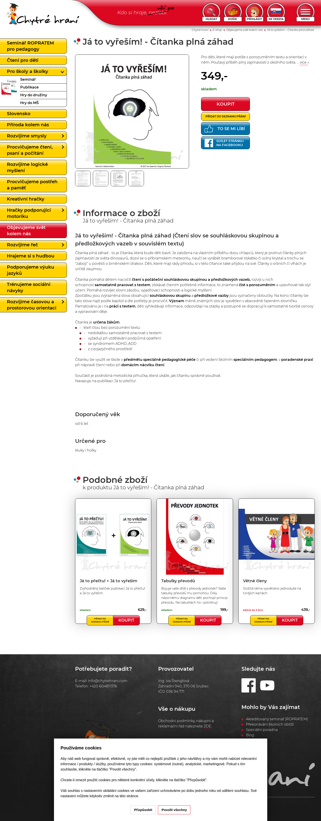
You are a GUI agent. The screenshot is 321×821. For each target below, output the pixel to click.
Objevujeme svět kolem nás (244, 30)
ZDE (207, 726)
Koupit (126, 620)
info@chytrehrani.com (107, 681)
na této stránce (126, 796)
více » (304, 62)
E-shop (217, 30)
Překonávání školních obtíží (270, 724)
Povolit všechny (174, 810)
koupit (226, 104)
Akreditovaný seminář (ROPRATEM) (277, 719)
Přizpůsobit (143, 810)
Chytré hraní (200, 30)
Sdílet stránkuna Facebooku (224, 143)
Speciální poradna (262, 730)
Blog (250, 735)
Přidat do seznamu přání (225, 116)
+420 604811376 (103, 686)
